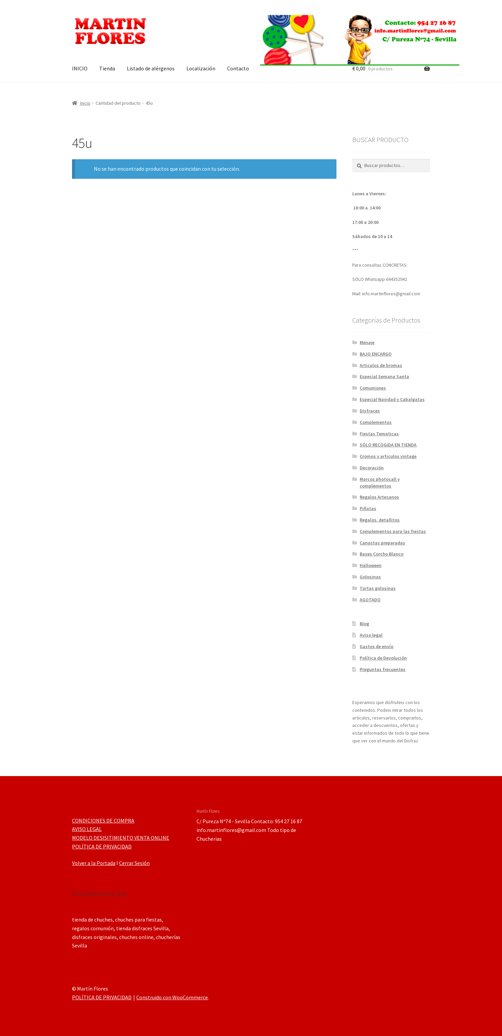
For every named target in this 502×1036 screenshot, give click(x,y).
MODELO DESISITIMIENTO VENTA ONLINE (120, 837)
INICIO (79, 68)
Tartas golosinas (378, 588)
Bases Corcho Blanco (381, 554)
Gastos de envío (376, 646)
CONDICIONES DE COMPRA (103, 820)
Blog (364, 624)
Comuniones (373, 388)
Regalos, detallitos (380, 520)
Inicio (85, 103)
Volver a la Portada (93, 863)
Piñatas (368, 508)
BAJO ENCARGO (376, 354)
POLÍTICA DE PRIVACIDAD (102, 846)
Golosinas (370, 577)
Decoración (372, 468)
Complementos (376, 422)
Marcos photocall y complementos (380, 482)
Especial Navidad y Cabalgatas (392, 399)
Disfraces (370, 411)
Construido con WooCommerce (172, 997)
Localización (200, 68)
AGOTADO (370, 600)
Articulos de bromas (381, 365)
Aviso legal (371, 635)
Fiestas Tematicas (379, 434)
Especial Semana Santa (384, 376)
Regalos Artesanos (379, 497)
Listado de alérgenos (151, 68)
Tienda (107, 68)
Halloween (371, 565)
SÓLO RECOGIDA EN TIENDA (388, 445)
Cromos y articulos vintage (388, 456)
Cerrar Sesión (134, 863)
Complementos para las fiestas (393, 531)
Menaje (367, 342)
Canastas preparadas (382, 543)
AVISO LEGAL (87, 829)
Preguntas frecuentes (382, 669)
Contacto (238, 68)
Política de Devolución (383, 658)
